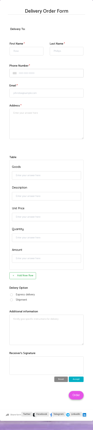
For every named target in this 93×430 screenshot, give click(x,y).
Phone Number (18, 66)
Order (76, 395)
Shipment (21, 299)
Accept (76, 379)
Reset (61, 379)
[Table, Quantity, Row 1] (46, 237)
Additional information (23, 311)
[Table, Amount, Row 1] (46, 258)
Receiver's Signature (22, 353)
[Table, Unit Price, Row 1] (46, 217)
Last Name (56, 44)
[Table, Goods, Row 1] (46, 175)
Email (12, 86)
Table (12, 157)
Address (14, 106)
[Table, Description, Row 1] (46, 196)
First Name (16, 44)
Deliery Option (18, 288)
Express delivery (25, 294)
